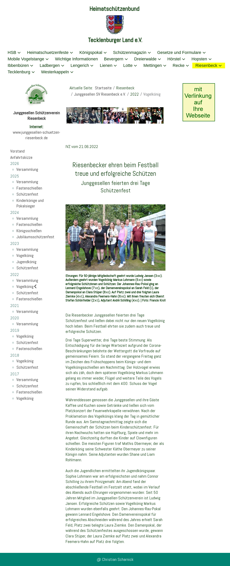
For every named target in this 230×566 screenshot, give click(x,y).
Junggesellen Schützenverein (36, 112)
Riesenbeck (36, 118)
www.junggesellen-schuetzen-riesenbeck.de (36, 135)
